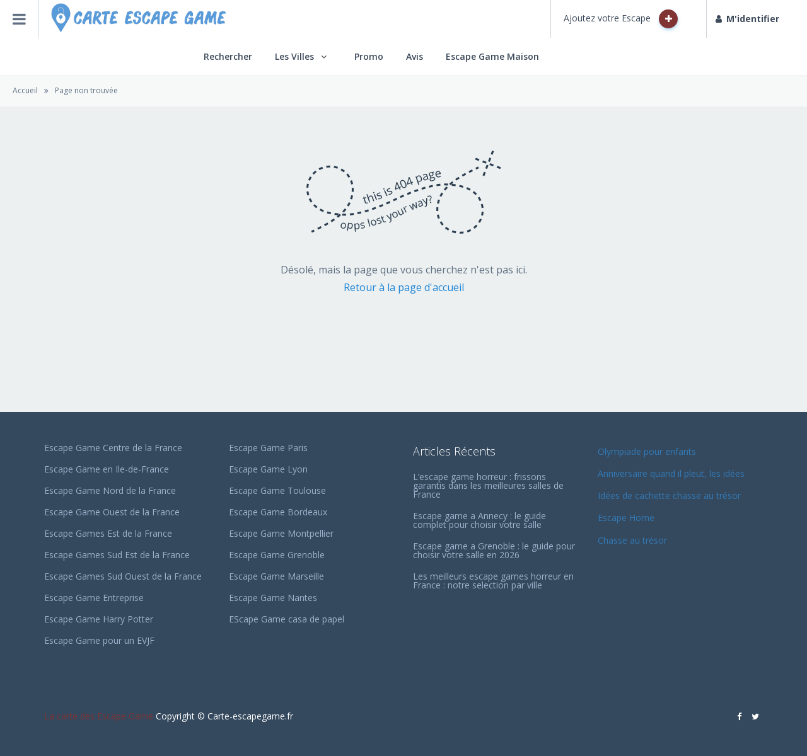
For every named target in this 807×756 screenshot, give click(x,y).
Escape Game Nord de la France (110, 490)
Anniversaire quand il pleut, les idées (671, 473)
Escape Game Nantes (273, 598)
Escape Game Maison (492, 56)
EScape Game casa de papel (286, 619)
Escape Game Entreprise (94, 598)
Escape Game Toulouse (277, 490)
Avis (414, 56)
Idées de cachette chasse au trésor (669, 495)
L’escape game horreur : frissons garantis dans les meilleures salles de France (488, 485)
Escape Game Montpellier (281, 533)
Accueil (25, 90)
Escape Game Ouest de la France (112, 512)
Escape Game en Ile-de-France (106, 469)
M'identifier (747, 19)
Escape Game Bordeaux (278, 512)
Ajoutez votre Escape (621, 18)
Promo (368, 56)
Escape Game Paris (268, 448)
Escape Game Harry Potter (98, 619)
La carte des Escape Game (98, 716)
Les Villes (294, 56)
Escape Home (626, 518)
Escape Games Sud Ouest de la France (123, 576)
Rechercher (228, 56)
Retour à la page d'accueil (404, 287)
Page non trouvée (86, 90)
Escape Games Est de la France (108, 533)
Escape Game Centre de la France (113, 448)
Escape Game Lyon (268, 469)
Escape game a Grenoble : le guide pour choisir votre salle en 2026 (494, 550)
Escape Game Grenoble (277, 555)
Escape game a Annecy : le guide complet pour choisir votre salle (479, 520)
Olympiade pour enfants (648, 451)
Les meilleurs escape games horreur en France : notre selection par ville (493, 580)
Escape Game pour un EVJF (99, 640)
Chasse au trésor (634, 540)
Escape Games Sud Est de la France (117, 555)
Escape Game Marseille (276, 576)
